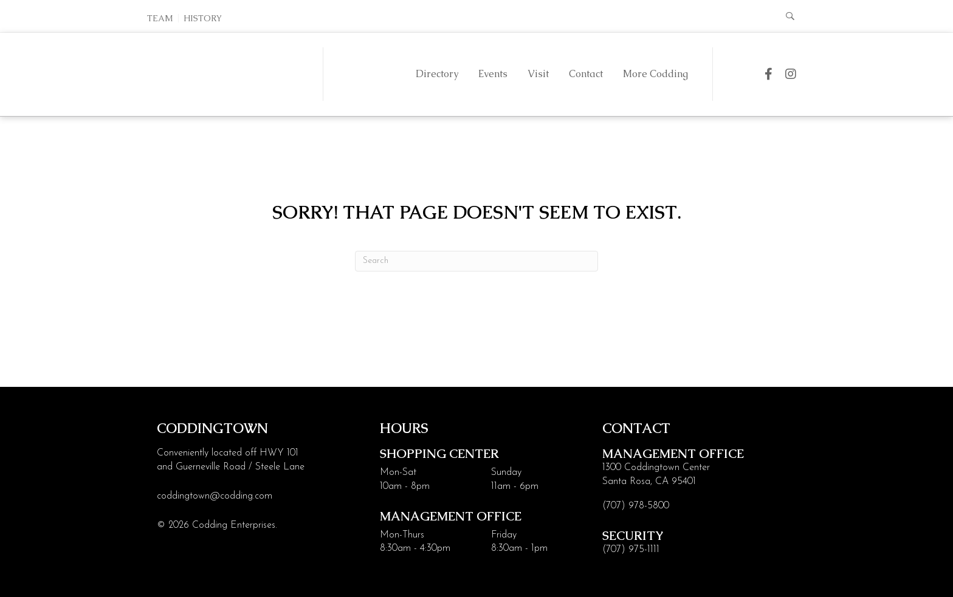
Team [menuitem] (160, 18)
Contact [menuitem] (586, 73)
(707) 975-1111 (630, 549)
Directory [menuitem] (437, 73)
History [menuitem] (203, 18)
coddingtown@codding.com (214, 496)
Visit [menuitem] (538, 73)
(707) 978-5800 (635, 506)
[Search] (476, 261)
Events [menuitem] (492, 73)
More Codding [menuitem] (655, 73)
